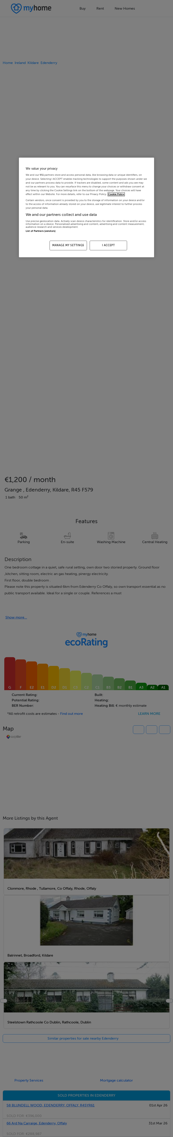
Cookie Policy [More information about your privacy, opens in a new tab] (116, 194)
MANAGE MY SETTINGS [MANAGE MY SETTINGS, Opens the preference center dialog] (68, 245)
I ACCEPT (108, 245)
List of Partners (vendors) (40, 231)
